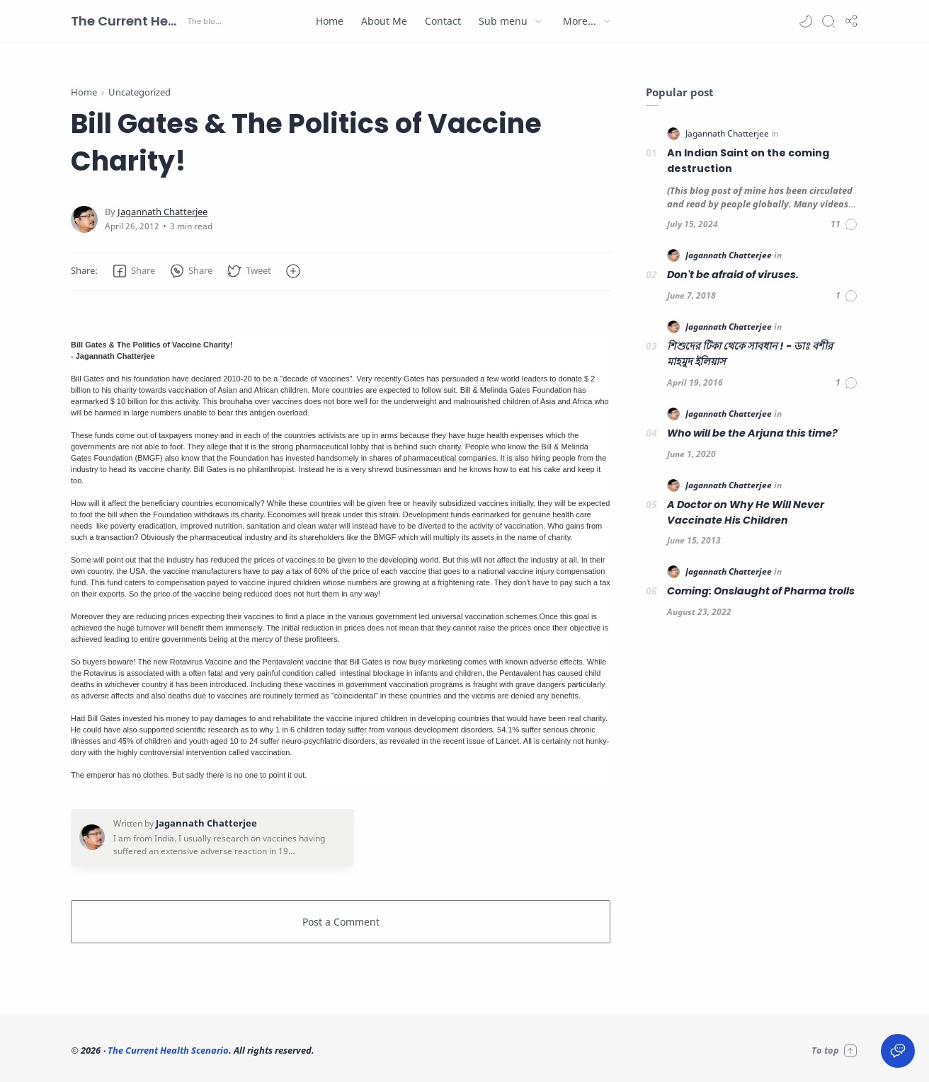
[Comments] (844, 224)
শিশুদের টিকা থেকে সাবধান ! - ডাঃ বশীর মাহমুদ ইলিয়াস (750, 354)
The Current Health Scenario (127, 21)
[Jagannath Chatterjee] (162, 212)
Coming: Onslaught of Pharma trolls (761, 591)
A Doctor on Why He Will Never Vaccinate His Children (745, 512)
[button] (806, 21)
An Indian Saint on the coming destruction (748, 160)
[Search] (828, 21)
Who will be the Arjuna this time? (752, 433)
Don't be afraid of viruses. (733, 274)
